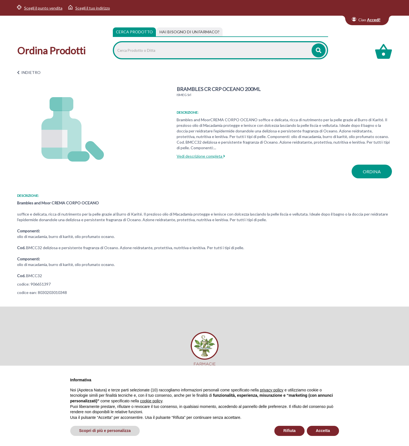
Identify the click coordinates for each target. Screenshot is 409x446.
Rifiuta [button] (289, 430)
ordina (372, 171)
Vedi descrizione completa (201, 156)
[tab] (189, 31)
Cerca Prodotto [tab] (134, 31)
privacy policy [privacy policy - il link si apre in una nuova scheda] (271, 390)
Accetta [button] (323, 430)
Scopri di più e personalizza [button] (105, 430)
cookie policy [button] (151, 401)
